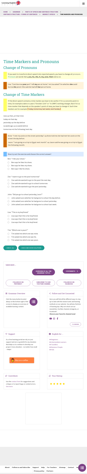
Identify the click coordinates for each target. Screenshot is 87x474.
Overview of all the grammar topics (43, 272)
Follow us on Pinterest (18, 283)
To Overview (75, 324)
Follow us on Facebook (69, 283)
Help (43, 468)
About (7, 468)
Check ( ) (10, 248)
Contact (71, 468)
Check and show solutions (31, 248)
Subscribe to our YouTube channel (43, 283)
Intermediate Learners (58, 342)
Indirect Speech (48, 14)
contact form (16, 383)
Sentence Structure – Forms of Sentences (20, 14)
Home (5, 12)
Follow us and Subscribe (21, 468)
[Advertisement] (43, 35)
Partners (50, 472)
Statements (72, 271)
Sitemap (62, 468)
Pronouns (12, 77)
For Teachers (52, 468)
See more (9, 388)
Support (36, 468)
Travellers (54, 345)
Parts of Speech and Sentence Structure (41, 12)
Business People (57, 347)
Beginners (54, 339)
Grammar (16, 12)
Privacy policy (39, 472)
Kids (52, 350)
